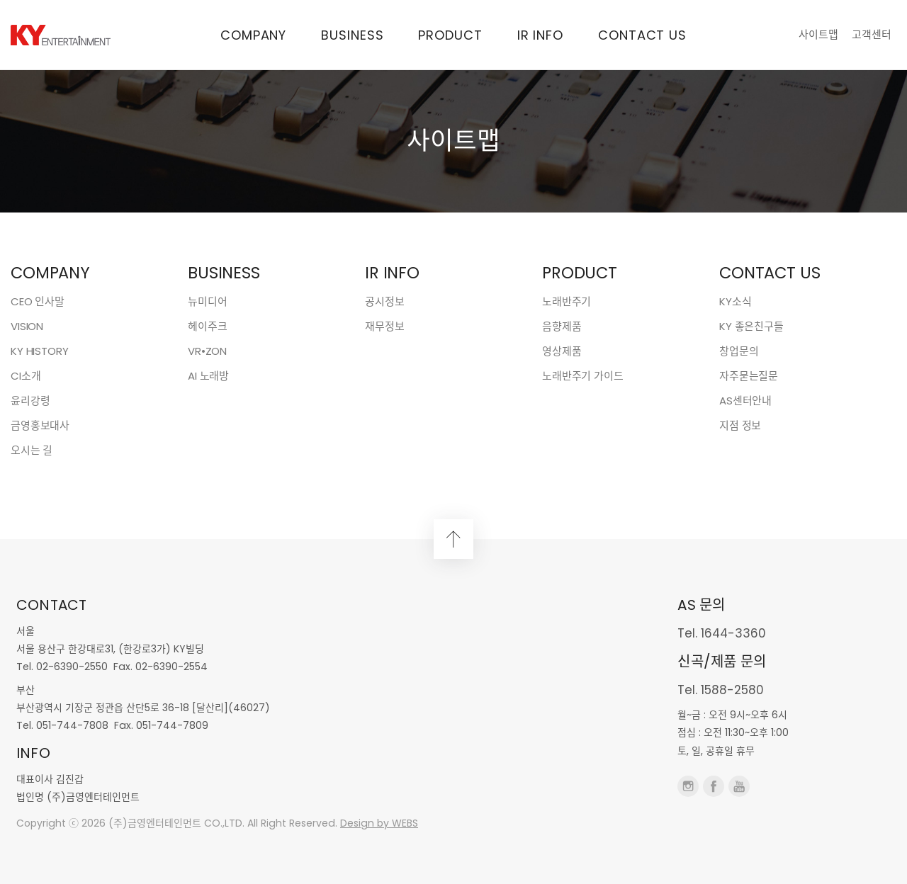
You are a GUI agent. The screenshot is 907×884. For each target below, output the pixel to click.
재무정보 (384, 326)
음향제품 (561, 326)
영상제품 (561, 351)
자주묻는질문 (748, 375)
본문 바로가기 (0, 0)
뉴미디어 (207, 301)
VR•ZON (207, 351)
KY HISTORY (40, 351)
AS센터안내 (745, 400)
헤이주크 (207, 326)
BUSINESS (352, 35)
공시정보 (384, 301)
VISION (27, 326)
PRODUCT (450, 35)
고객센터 (871, 34)
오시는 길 (31, 450)
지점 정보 (740, 425)
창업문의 (738, 351)
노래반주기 (566, 301)
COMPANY (253, 35)
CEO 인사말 (37, 301)
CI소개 (25, 375)
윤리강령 (30, 400)
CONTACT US (642, 35)
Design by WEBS (379, 823)
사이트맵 (818, 34)
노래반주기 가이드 (583, 375)
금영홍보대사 (40, 425)
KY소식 (735, 301)
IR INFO (540, 35)
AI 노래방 (208, 375)
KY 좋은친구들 (751, 326)
